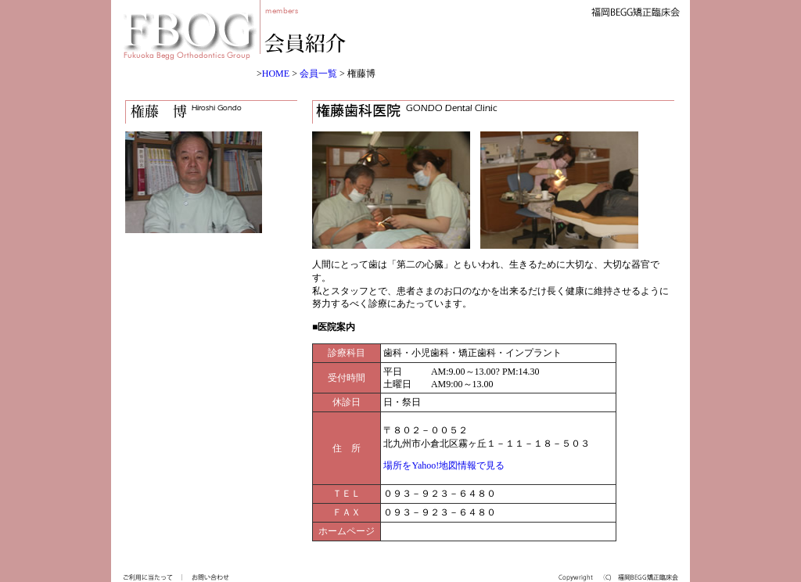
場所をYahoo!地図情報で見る (444, 465)
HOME (275, 73)
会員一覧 (318, 73)
